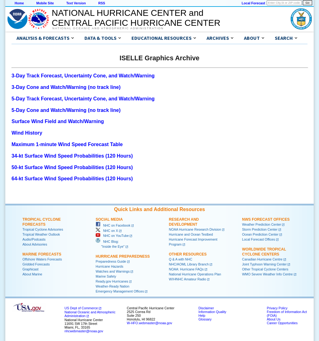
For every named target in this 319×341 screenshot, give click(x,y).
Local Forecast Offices (258, 239)
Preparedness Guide (111, 261)
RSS (101, 3)
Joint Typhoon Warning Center (264, 264)
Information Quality (212, 312)
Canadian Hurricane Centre (262, 259)
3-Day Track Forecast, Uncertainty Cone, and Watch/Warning (83, 75)
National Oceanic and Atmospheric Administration (108, 28)
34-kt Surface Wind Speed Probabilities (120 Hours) (72, 156)
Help (201, 315)
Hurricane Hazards (109, 266)
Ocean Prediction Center (260, 234)
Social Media (109, 219)
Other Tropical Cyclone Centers (265, 269)
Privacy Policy (277, 308)
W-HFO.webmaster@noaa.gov (149, 323)
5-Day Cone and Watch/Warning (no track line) (66, 110)
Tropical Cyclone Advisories (42, 229)
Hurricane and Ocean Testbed (191, 234)
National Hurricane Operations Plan (195, 274)
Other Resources (188, 254)
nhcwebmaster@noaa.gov (83, 331)
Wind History (27, 133)
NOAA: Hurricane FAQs (186, 269)
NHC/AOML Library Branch (189, 264)
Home (19, 3)
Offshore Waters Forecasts (42, 259)
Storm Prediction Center (260, 229)
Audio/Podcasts (33, 239)
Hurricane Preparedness (123, 256)
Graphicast (30, 269)
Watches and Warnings (113, 271)
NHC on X (107, 231)
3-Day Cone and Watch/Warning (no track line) (66, 87)
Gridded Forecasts (36, 264)
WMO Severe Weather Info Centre (267, 274)
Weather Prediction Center (261, 224)
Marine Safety (106, 276)
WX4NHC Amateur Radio (187, 279)
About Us (273, 319)
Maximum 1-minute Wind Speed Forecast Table (67, 144)
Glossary (205, 319)
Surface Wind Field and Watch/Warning (58, 121)
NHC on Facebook (113, 225)
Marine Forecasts (41, 254)
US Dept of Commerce (81, 308)
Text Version (76, 3)
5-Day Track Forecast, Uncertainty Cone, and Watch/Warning (83, 98)
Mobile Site (45, 3)
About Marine (32, 274)
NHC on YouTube (112, 235)
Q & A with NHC (180, 259)
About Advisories (34, 244)
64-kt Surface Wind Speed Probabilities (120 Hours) (72, 178)
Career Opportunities (282, 323)
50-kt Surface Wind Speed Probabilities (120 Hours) (72, 167)
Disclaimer (206, 308)
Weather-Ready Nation (112, 286)
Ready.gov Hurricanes (112, 281)
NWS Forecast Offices (266, 219)
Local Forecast (253, 3)
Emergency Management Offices (120, 291)
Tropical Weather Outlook (41, 234)
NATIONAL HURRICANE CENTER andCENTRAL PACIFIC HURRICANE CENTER (136, 18)
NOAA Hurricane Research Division (195, 229)
